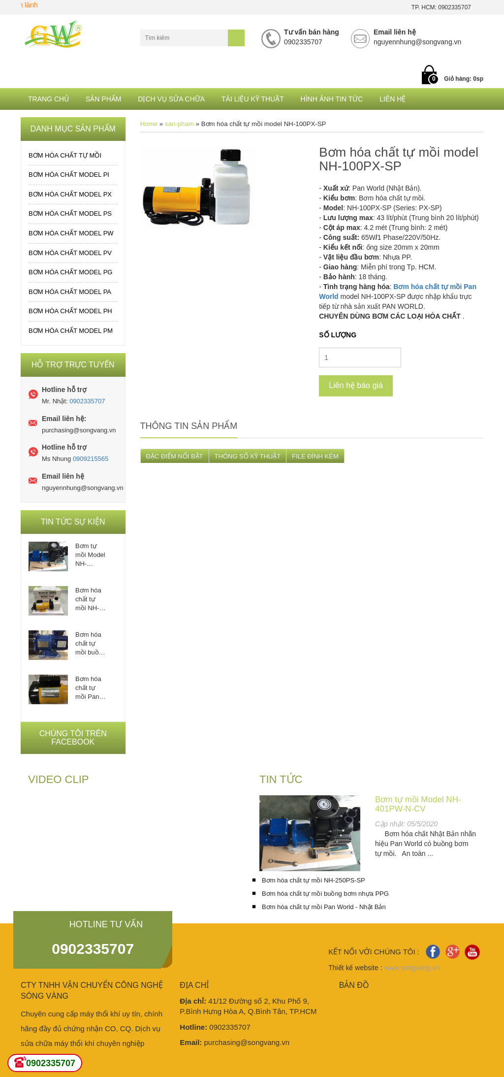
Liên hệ (392, 99)
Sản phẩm (103, 99)
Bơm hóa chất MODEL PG (70, 272)
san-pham (179, 124)
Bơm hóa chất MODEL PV (70, 253)
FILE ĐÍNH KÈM (315, 456)
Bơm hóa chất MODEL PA (70, 291)
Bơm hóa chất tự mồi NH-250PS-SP (90, 600)
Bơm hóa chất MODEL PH (70, 311)
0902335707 (87, 401)
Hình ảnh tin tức (332, 99)
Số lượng (337, 335)
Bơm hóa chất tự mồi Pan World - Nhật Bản (88, 688)
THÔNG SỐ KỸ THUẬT (248, 456)
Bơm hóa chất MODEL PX (70, 194)
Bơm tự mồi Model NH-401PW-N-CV (90, 555)
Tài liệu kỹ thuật (252, 99)
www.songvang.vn (412, 968)
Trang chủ (48, 99)
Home (149, 124)
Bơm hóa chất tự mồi (65, 155)
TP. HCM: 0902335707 (441, 7)
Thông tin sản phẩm (189, 426)
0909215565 (90, 458)
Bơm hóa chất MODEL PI (69, 174)
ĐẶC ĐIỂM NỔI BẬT (174, 456)
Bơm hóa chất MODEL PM (71, 330)
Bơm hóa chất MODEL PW (71, 233)
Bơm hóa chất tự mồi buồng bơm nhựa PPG (90, 644)
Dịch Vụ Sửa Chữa (171, 99)
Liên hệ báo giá (356, 385)
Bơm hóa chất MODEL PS (70, 213)
